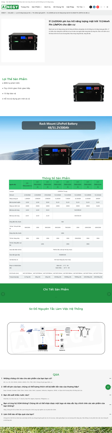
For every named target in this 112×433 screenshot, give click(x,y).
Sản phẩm (11, 13)
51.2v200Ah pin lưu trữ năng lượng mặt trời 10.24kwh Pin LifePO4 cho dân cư (68, 13)
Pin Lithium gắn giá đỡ (39, 13)
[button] (84, 7)
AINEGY (3, 13)
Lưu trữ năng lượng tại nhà (23, 13)
